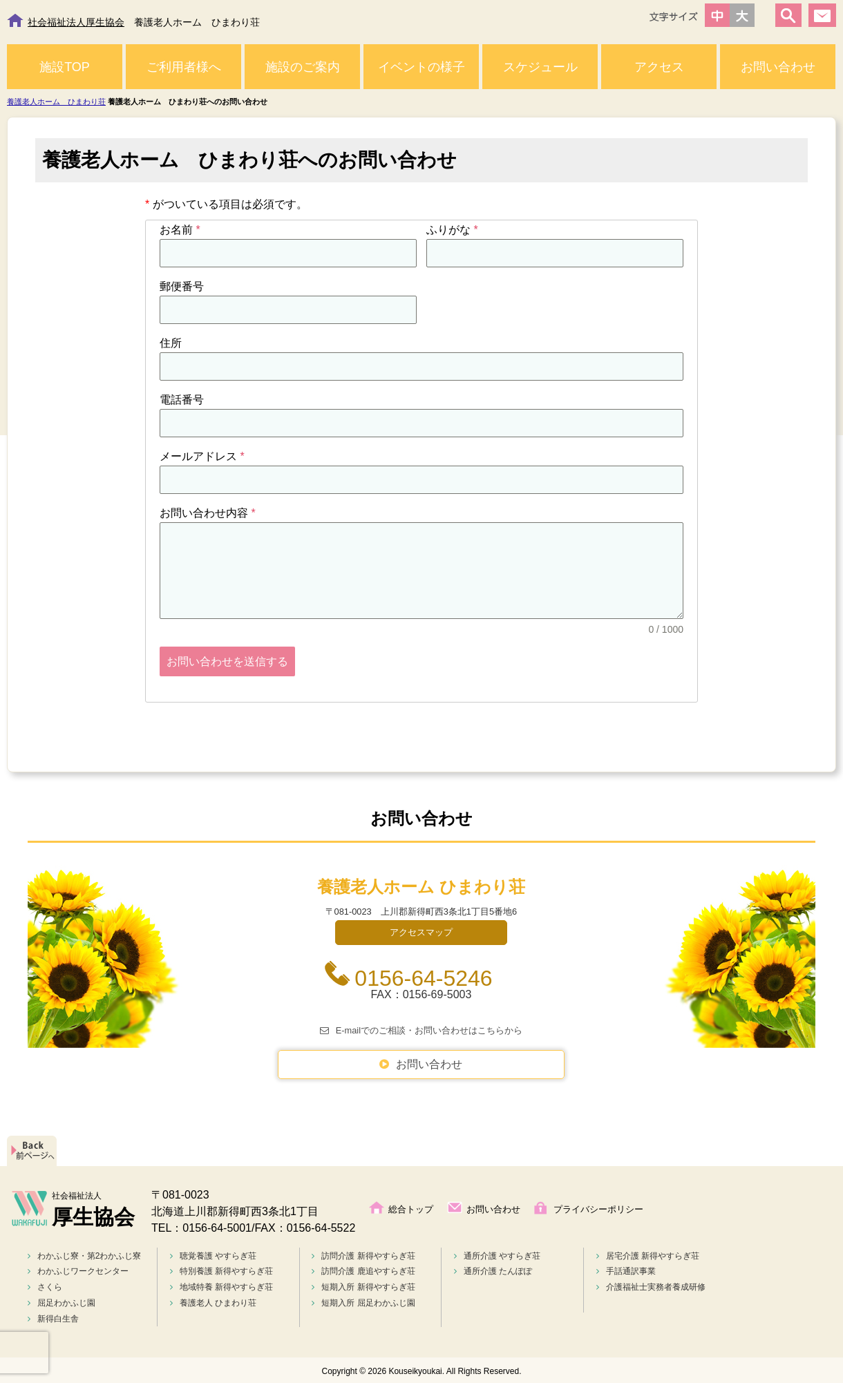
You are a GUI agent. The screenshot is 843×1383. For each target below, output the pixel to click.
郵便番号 (182, 286)
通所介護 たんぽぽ (493, 1269)
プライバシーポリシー (598, 1207)
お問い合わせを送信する (227, 661)
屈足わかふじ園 (61, 1301)
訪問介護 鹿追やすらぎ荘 (363, 1269)
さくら (45, 1285)
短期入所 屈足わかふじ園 (363, 1301)
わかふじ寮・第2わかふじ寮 (85, 1254)
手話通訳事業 (626, 1269)
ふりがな (452, 230)
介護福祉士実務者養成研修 (650, 1285)
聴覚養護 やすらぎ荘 (213, 1254)
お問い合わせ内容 (208, 513)
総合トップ (410, 1207)
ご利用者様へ (183, 67)
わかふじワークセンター (78, 1269)
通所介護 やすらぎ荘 (497, 1254)
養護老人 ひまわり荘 (213, 1301)
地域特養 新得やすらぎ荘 (221, 1285)
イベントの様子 (421, 67)
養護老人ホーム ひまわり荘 (56, 101)
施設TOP (64, 67)
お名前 (180, 230)
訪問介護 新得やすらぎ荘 (363, 1254)
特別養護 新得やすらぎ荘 (221, 1269)
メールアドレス (202, 456)
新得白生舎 (53, 1317)
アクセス (659, 67)
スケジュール (540, 67)
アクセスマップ (421, 930)
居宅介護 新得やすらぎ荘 (647, 1254)
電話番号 (182, 400)
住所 (171, 343)
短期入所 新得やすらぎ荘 (363, 1285)
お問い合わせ (778, 67)
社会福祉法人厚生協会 (76, 22)
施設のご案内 (302, 67)
